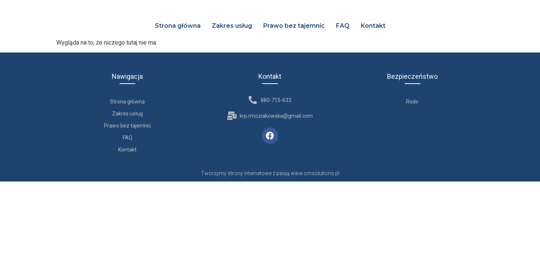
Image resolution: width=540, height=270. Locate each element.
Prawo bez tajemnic (294, 25)
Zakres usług (232, 25)
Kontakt (373, 25)
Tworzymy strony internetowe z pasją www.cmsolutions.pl (270, 173)
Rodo (412, 102)
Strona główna (178, 25)
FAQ (343, 25)
